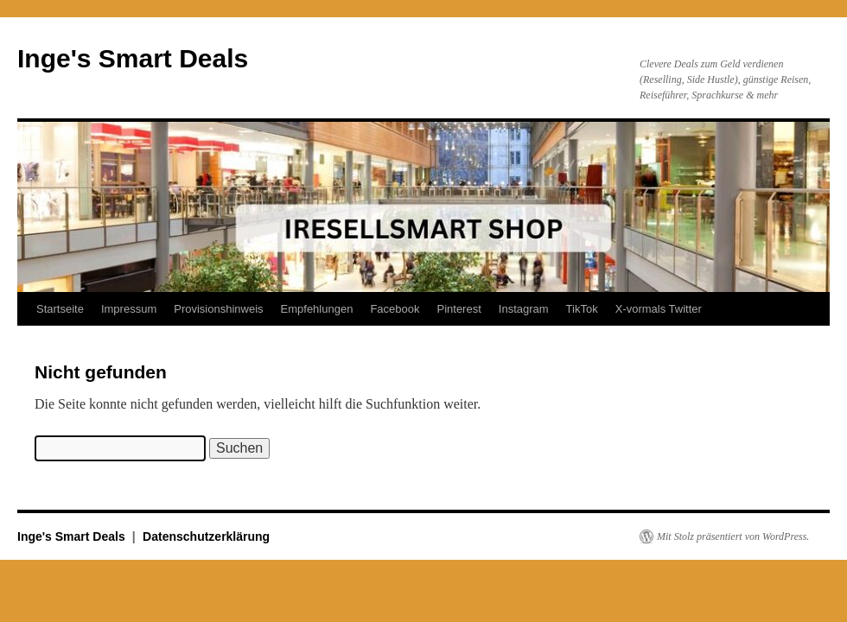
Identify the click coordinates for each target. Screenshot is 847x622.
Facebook (394, 308)
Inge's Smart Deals (132, 58)
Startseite (60, 308)
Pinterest (458, 308)
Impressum (128, 308)
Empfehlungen (317, 308)
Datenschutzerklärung (206, 536)
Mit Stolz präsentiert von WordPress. (733, 536)
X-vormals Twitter (658, 308)
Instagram (524, 308)
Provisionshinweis (218, 308)
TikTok (582, 308)
